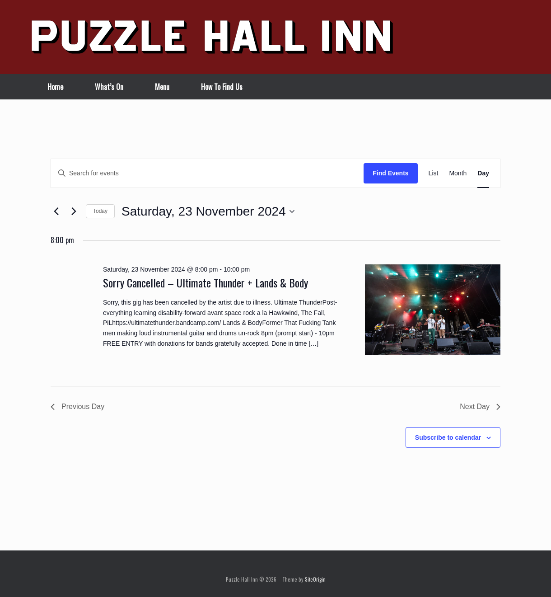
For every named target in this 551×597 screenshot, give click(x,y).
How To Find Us (222, 86)
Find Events (390, 173)
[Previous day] (56, 211)
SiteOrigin (315, 579)
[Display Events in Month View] (458, 173)
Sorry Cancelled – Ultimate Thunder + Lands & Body (205, 282)
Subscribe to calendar (448, 437)
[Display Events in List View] (434, 173)
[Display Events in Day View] (483, 173)
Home (55, 86)
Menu (162, 86)
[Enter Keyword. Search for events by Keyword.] (207, 173)
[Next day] (73, 211)
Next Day (480, 406)
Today (100, 211)
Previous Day (77, 406)
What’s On (109, 86)
